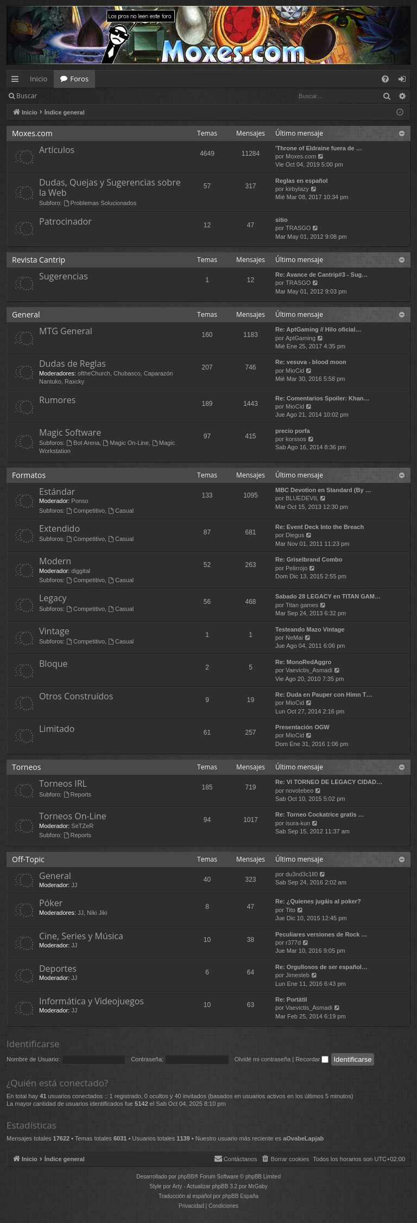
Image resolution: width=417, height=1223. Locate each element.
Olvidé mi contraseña (262, 1059)
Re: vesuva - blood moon (310, 362)
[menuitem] (385, 79)
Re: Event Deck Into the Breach (319, 527)
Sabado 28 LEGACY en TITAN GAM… (328, 596)
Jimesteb (297, 975)
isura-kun (298, 823)
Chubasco (127, 373)
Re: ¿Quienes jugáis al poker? (318, 901)
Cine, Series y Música (81, 936)
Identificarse (71, 95)
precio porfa (292, 431)
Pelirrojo (296, 568)
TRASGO (298, 228)
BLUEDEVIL (302, 498)
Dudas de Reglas (72, 364)
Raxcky (74, 381)
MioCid (295, 370)
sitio (281, 219)
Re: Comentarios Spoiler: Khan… (322, 398)
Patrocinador (65, 221)
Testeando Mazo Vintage (309, 629)
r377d (293, 942)
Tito (290, 910)
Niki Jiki (97, 912)
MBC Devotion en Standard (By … (323, 490)
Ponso (79, 501)
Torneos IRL (63, 783)
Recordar (311, 1059)
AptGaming (300, 338)
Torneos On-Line (72, 816)
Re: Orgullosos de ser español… (321, 967)
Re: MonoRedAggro (303, 662)
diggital (80, 571)
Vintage (54, 631)
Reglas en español (301, 180)
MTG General (65, 331)
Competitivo (85, 510)
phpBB (186, 1177)
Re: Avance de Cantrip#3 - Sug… (321, 274)
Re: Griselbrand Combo (308, 559)
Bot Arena (82, 442)
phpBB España (240, 1196)
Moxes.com (32, 133)
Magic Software (70, 432)
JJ (74, 885)
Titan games (302, 605)
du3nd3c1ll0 (302, 874)
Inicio (38, 79)
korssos (296, 439)
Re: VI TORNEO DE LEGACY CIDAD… (328, 782)
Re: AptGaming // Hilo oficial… (318, 329)
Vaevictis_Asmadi (309, 670)
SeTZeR (82, 826)
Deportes (58, 968)
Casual (121, 510)
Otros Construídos (76, 696)
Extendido (59, 528)
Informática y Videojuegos (91, 1001)
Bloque (53, 664)
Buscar (26, 95)
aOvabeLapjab (303, 1138)
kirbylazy (297, 189)
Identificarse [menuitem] (404, 81)
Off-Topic (28, 859)
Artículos (56, 150)
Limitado (56, 729)
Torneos (26, 767)
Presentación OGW (302, 727)
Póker (50, 903)
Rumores (57, 400)
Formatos (29, 475)
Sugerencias (63, 276)
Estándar (57, 492)
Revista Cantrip (38, 259)
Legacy (53, 598)
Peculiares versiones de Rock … (321, 934)
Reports (77, 794)
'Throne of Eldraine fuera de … (318, 148)
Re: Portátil (291, 999)
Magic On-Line (125, 442)
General (26, 314)
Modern (55, 561)
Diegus (295, 535)
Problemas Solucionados (100, 203)
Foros (79, 79)
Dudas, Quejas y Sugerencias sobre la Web (110, 187)
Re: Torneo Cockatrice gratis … (319, 814)
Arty (177, 1186)
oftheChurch (94, 373)
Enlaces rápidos (17, 81)
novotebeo (299, 790)
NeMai (294, 637)
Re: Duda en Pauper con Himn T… (323, 694)
